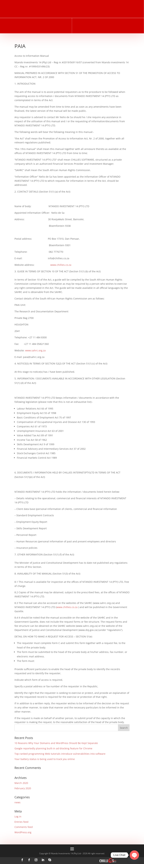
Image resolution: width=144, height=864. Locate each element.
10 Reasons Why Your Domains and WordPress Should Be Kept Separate (56, 743)
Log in (17, 816)
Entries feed (21, 821)
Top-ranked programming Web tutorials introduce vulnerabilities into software (59, 753)
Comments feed (23, 827)
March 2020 (21, 783)
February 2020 (22, 788)
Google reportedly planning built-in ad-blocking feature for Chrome (53, 748)
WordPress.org (22, 832)
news (17, 802)
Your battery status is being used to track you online (44, 759)
